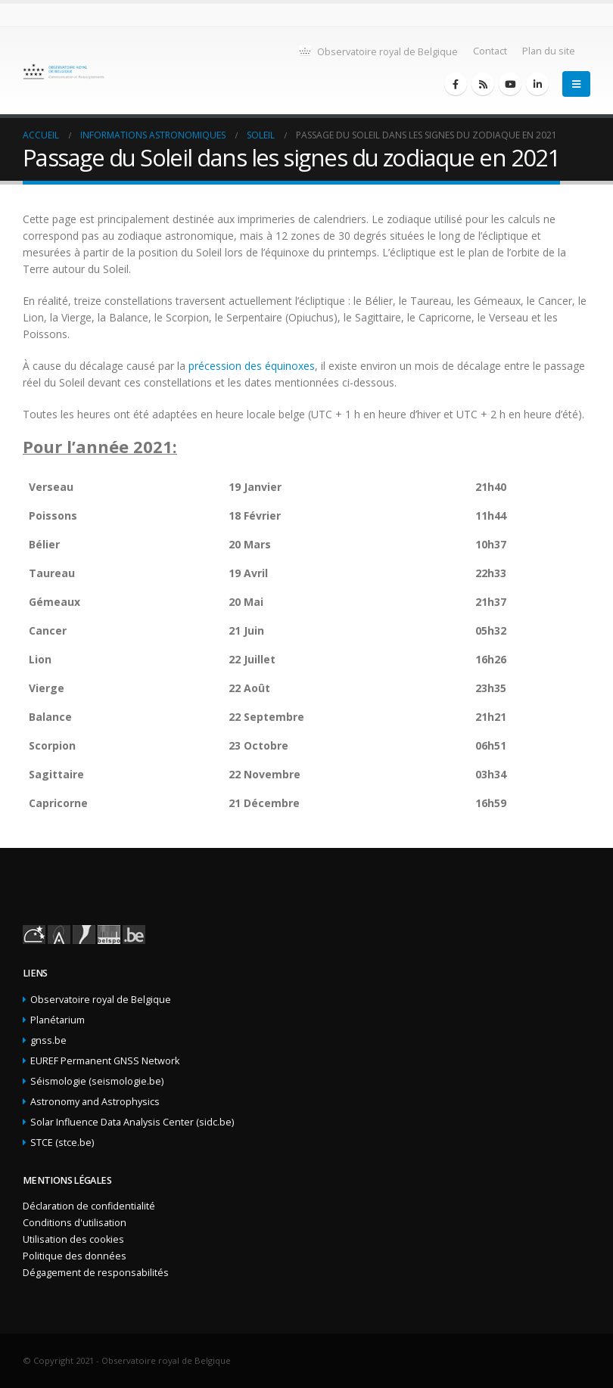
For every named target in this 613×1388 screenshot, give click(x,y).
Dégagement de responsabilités (96, 1272)
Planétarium (57, 1020)
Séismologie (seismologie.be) (96, 1081)
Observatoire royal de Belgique (377, 51)
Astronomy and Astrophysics (95, 1101)
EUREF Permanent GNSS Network (104, 1060)
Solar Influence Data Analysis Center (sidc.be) (132, 1122)
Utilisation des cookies (73, 1239)
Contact (490, 51)
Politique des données (74, 1256)
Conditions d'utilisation (74, 1222)
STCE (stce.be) (62, 1142)
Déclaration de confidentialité (89, 1206)
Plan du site (548, 51)
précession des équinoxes (251, 366)
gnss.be (48, 1040)
